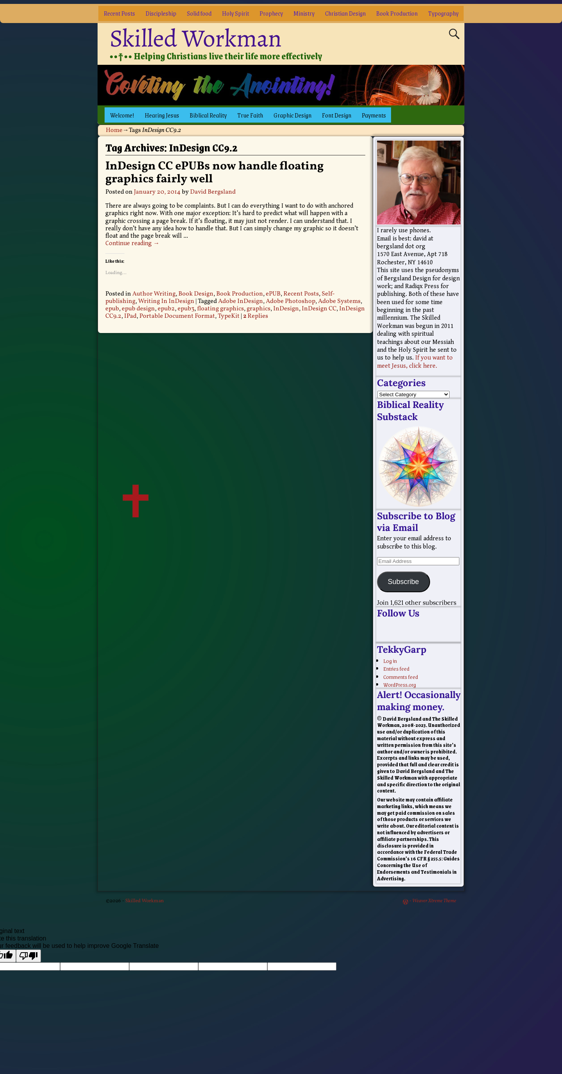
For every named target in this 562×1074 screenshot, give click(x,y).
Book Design (195, 294)
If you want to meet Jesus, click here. (415, 361)
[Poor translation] (28, 955)
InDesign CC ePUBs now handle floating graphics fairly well (214, 172)
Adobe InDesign (240, 301)
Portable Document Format (177, 316)
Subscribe (403, 582)
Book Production (397, 13)
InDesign (286, 309)
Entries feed (396, 668)
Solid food (199, 13)
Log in (390, 660)
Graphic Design (292, 115)
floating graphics (220, 309)
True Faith (250, 115)
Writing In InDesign (166, 301)
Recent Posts (119, 13)
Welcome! (122, 115)
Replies (255, 316)
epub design (138, 309)
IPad (130, 316)
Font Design (336, 115)
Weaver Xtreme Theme (434, 901)
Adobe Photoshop (290, 301)
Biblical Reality (208, 115)
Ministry (304, 13)
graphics (258, 309)
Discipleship (161, 13)
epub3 (186, 309)
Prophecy (271, 13)
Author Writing (154, 294)
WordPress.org (399, 684)
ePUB (273, 294)
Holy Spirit (235, 13)
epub (112, 309)
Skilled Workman (196, 38)
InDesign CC (319, 309)
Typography (443, 13)
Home (114, 130)
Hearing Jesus (162, 115)
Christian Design (345, 13)
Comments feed (400, 676)
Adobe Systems (339, 301)
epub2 (166, 309)
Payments (374, 115)
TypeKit (229, 316)
